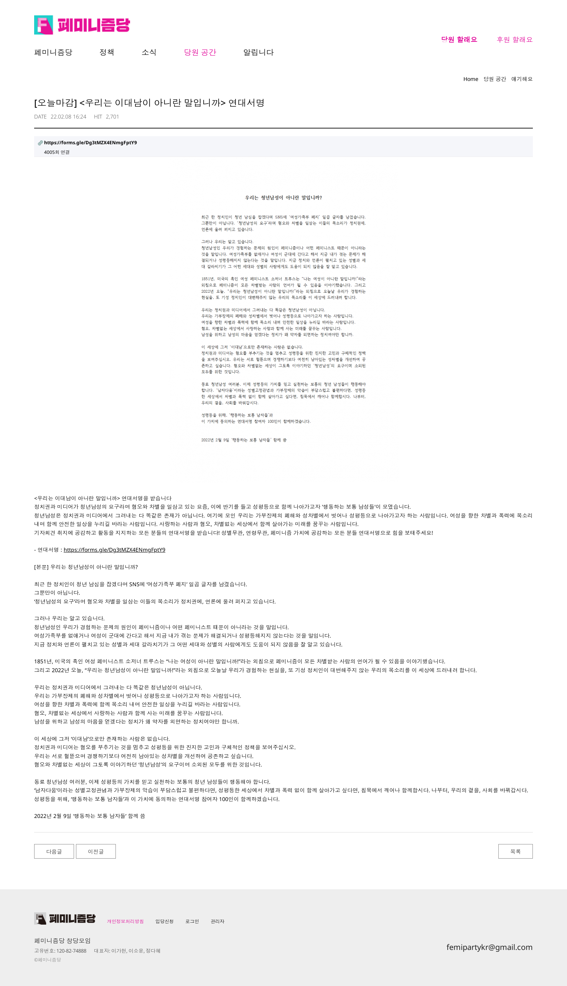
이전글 (96, 851)
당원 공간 (200, 52)
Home (470, 78)
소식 (149, 52)
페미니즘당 (53, 52)
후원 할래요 (514, 39)
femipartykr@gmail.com (490, 947)
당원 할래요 (459, 39)
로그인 (192, 921)
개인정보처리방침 (125, 921)
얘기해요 (522, 78)
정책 (107, 52)
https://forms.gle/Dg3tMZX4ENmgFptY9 (114, 549)
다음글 (54, 851)
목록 (515, 851)
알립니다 (258, 52)
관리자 (217, 921)
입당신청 (164, 921)
